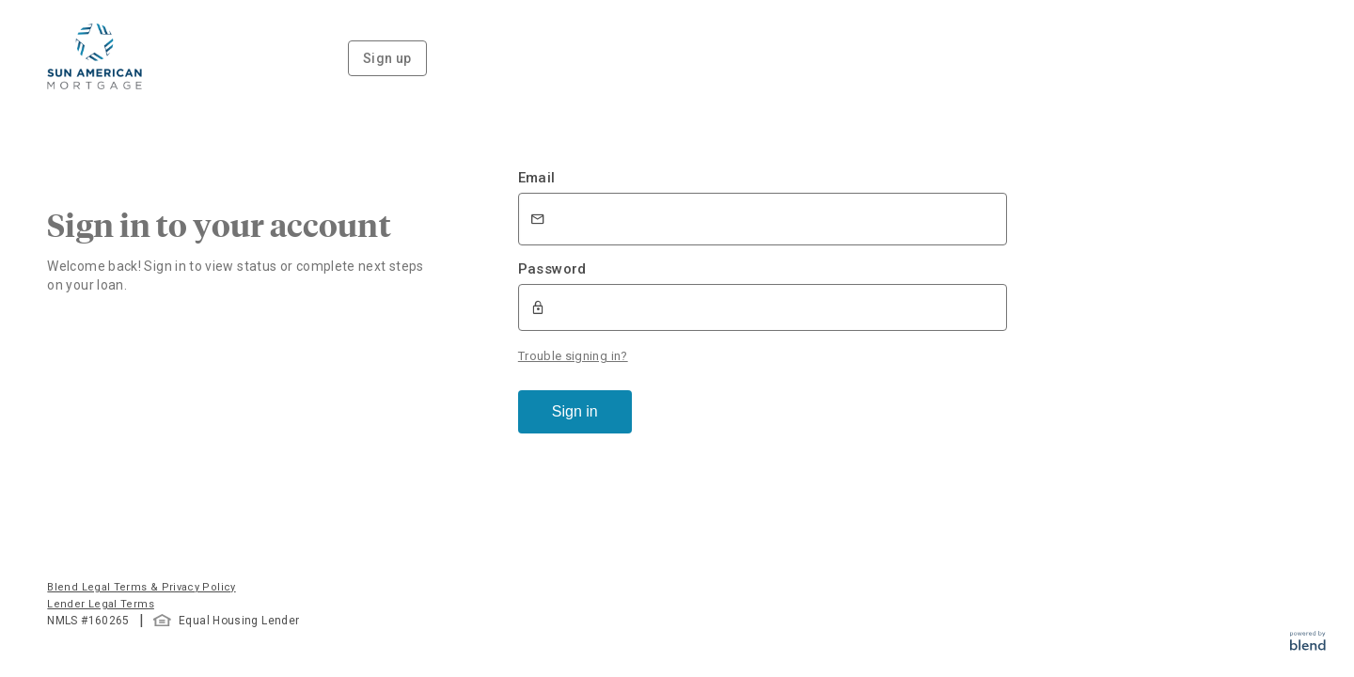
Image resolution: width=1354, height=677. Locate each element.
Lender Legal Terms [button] (100, 604)
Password (552, 268)
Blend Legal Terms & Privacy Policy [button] (141, 587)
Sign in (575, 411)
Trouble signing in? (573, 356)
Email (537, 177)
